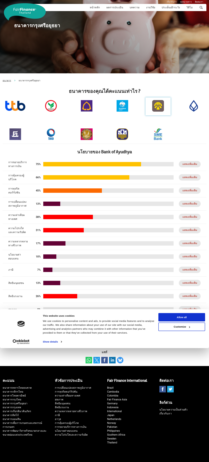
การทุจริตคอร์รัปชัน (66, 391)
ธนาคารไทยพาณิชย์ (14, 395)
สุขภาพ (59, 399)
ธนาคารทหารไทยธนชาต (17, 387)
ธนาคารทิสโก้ (11, 415)
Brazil (110, 387)
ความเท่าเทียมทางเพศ (67, 395)
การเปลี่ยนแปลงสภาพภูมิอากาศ (73, 387)
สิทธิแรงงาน (62, 407)
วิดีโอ (189, 7)
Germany (112, 403)
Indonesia (113, 407)
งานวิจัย (150, 7)
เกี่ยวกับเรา (172, 2)
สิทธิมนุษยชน (62, 403)
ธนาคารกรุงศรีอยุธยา (15, 403)
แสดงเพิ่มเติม (188, 164)
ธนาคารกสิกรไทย (13, 391)
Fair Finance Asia (117, 399)
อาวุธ (58, 419)
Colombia (112, 395)
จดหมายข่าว (186, 2)
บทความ (135, 7)
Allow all (182, 431)
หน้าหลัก (95, 7)
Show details (50, 455)
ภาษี (57, 415)
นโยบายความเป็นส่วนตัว (173, 409)
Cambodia (113, 391)
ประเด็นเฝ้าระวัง (171, 7)
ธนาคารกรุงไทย (12, 399)
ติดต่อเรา (199, 2)
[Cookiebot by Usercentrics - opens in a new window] (21, 455)
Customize (182, 440)
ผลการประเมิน (114, 7)
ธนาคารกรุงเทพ (12, 407)
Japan (110, 415)
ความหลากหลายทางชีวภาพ (71, 411)
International (114, 411)
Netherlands (114, 419)
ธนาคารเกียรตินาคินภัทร (17, 411)
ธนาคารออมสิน (12, 419)
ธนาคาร (7, 80)
